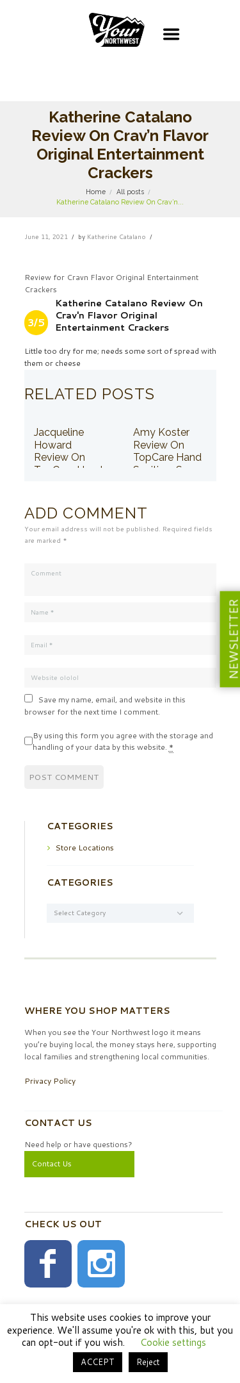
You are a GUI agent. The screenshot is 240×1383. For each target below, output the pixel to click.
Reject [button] (148, 1362)
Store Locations (84, 847)
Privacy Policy (50, 1080)
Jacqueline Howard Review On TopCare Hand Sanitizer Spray (69, 457)
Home (96, 191)
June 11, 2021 (46, 236)
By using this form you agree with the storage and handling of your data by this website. (123, 742)
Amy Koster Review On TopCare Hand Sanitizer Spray (168, 451)
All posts (130, 191)
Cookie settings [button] (173, 1342)
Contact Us (51, 1163)
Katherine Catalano (116, 236)
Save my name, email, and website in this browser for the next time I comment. (105, 705)
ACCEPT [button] (98, 1362)
